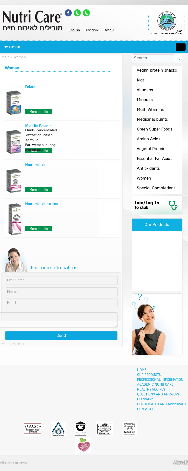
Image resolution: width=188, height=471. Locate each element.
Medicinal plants (152, 119)
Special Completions (156, 188)
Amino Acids (148, 139)
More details (38, 111)
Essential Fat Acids (154, 159)
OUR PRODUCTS (149, 374)
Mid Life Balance (38, 126)
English (74, 30)
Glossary (145, 399)
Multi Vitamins (150, 110)
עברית (109, 30)
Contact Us (146, 409)
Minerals (145, 100)
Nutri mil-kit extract (41, 204)
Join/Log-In (147, 205)
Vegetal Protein (151, 149)
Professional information (160, 379)
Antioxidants (148, 168)
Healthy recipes (151, 389)
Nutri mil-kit (35, 165)
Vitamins (145, 90)
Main (5, 57)
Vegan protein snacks (157, 70)
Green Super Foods (154, 129)
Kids (141, 80)
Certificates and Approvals (161, 404)
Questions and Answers (158, 394)
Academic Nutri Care (155, 384)
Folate (30, 87)
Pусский (92, 30)
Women (144, 178)
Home (141, 369)
